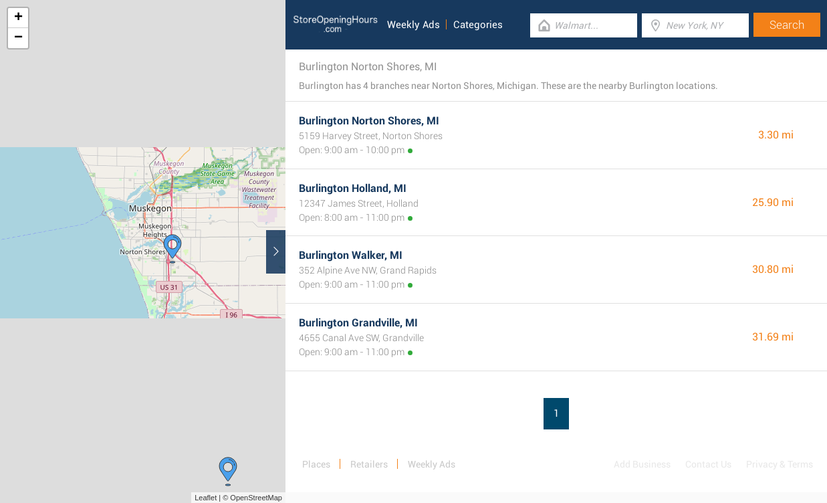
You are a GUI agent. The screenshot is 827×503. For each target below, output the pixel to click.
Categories (478, 25)
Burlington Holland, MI (352, 188)
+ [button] (18, 18)
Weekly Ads (413, 25)
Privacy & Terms (779, 464)
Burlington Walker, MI (350, 255)
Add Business (642, 464)
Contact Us (708, 464)
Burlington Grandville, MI (358, 322)
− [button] (18, 38)
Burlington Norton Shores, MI (369, 120)
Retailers (369, 464)
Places (316, 464)
